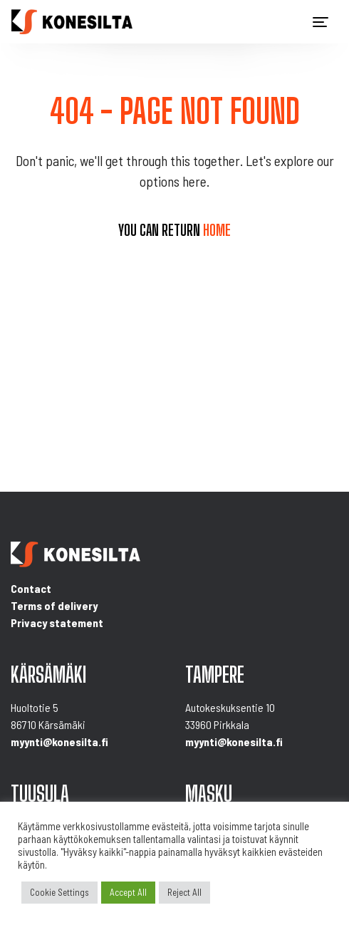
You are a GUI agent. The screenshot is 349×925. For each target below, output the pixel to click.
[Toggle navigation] (320, 22)
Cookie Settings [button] (59, 892)
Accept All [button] (128, 892)
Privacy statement (57, 622)
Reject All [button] (184, 892)
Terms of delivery (54, 605)
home (217, 230)
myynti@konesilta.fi (59, 741)
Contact (31, 588)
